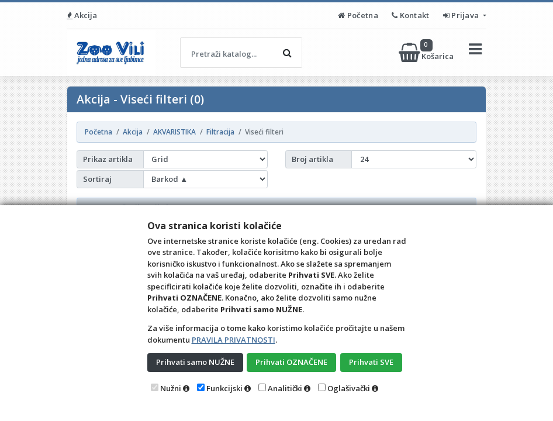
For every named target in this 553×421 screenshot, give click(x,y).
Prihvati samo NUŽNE (195, 362)
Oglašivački (348, 388)
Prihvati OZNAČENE (291, 362)
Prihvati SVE (371, 362)
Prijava (462, 15)
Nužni (170, 388)
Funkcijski (224, 388)
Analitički (285, 388)
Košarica (427, 52)
